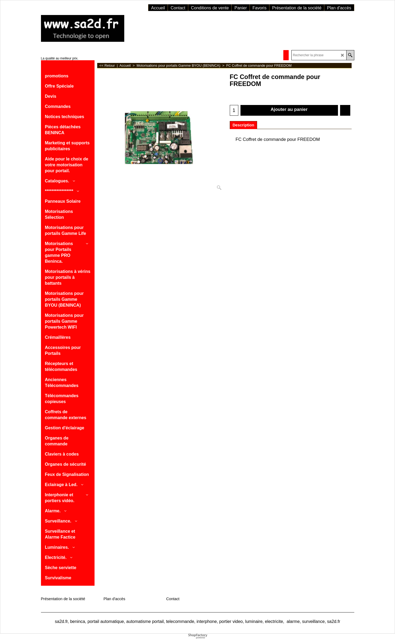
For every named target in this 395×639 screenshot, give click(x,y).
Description (243, 125)
